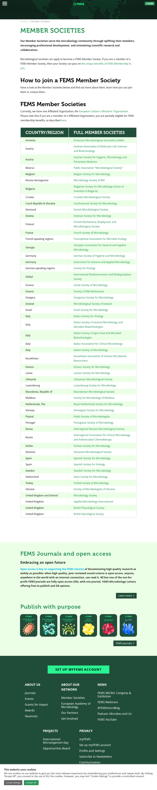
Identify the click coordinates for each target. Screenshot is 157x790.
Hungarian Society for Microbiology (94, 297)
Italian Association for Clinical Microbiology (98, 343)
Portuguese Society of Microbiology (94, 422)
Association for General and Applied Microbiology (102, 262)
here (63, 120)
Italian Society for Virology (88, 316)
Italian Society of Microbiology (91, 350)
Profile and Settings (92, 750)
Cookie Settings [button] (13, 782)
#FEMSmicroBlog (109, 708)
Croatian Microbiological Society (92, 197)
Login (149, 3)
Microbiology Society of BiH (89, 180)
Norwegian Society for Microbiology (94, 410)
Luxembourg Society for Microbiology (95, 385)
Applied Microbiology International (93, 501)
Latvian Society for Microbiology (92, 373)
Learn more (125, 595)
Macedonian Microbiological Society (94, 391)
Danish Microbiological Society (91, 209)
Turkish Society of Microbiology (91, 483)
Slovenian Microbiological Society (92, 452)
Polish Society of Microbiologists (92, 416)
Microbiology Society (85, 495)
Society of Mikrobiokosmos (89, 291)
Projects (50, 731)
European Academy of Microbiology (75, 705)
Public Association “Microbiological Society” (98, 167)
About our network (70, 687)
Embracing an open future (43, 562)
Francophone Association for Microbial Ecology (100, 238)
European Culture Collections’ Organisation (103, 111)
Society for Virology (84, 268)
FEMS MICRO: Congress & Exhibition (114, 694)
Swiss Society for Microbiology (91, 476)
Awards (30, 710)
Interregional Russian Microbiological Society (99, 429)
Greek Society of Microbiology (91, 285)
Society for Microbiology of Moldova (94, 397)
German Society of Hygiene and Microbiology (99, 255)
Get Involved (69, 718)
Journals (30, 693)
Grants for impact (36, 704)
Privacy (86, 731)
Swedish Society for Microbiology (92, 470)
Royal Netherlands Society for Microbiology (98, 404)
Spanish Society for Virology (89, 464)
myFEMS (84, 739)
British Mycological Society (89, 514)
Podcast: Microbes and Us (115, 713)
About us (32, 685)
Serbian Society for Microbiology (92, 445)
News (102, 685)
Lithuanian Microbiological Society (93, 379)
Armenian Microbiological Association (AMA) (99, 140)
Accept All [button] (31, 782)
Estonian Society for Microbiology (92, 215)
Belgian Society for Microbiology (92, 174)
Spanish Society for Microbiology (92, 458)
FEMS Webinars (108, 702)
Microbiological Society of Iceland (93, 303)
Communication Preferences (89, 764)
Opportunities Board (56, 748)
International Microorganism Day (55, 740)
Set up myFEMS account (78, 669)
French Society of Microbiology (91, 232)
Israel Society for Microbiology (91, 309)
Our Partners (69, 712)
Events (29, 698)
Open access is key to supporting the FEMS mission (52, 569)
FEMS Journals (124, 643)
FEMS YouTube (107, 719)
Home (23, 21)
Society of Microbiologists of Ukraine (94, 489)
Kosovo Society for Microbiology (92, 367)
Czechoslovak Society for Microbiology (95, 203)
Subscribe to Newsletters (95, 756)
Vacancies (31, 716)
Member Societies (73, 697)
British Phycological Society (89, 507)
